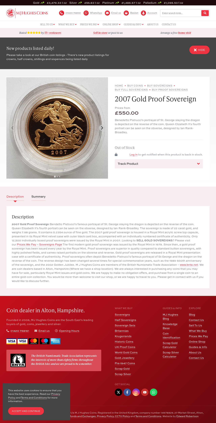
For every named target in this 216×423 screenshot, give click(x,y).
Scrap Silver (123, 374)
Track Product (159, 164)
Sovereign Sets (125, 325)
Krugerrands (123, 336)
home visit (184, 33)
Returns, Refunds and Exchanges (76, 416)
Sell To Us (195, 325)
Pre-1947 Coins (125, 363)
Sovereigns (122, 314)
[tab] (55, 176)
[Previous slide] (12, 128)
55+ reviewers (52, 33)
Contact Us (196, 320)
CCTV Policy (122, 416)
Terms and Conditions (148, 416)
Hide (199, 50)
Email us (44, 331)
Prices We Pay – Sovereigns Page (39, 244)
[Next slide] (102, 128)
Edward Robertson (187, 416)
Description (15, 196)
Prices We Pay (198, 336)
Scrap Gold (122, 368)
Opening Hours (69, 331)
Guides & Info (198, 347)
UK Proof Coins (125, 347)
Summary (38, 196)
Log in (133, 154)
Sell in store (100, 33)
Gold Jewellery (124, 358)
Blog (192, 314)
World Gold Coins (126, 352)
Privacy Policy (105, 416)
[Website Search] (205, 13)
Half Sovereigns (125, 320)
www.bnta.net (189, 265)
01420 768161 (19, 331)
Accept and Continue (26, 411)
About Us (195, 352)
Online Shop (197, 341)
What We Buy (198, 331)
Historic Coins (124, 341)
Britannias (122, 331)
